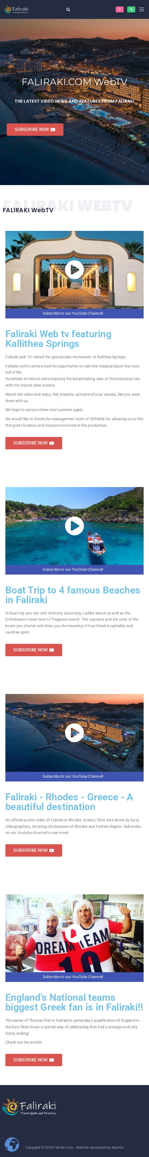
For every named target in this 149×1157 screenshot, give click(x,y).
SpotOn (118, 1147)
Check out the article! (23, 1042)
